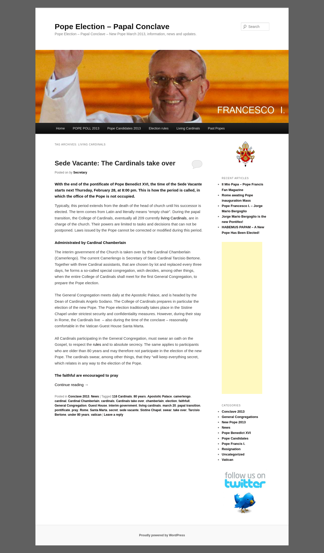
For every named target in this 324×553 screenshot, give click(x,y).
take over (180, 410)
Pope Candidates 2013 (124, 128)
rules (97, 344)
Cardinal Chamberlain (83, 401)
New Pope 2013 (234, 422)
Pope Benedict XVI (236, 433)
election (171, 401)
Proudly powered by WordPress (162, 535)
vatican (96, 414)
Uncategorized (233, 454)
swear (167, 410)
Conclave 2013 (78, 396)
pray (75, 410)
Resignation (231, 449)
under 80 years (78, 414)
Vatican (227, 460)
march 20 (169, 405)
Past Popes (216, 128)
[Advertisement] (242, 318)
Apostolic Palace (160, 396)
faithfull (184, 401)
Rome (84, 410)
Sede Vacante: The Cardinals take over (115, 163)
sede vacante (128, 410)
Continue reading (71, 385)
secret (113, 410)
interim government (123, 405)
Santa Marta (98, 410)
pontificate (62, 410)
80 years (140, 396)
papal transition (189, 405)
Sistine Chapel (150, 410)
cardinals (107, 401)
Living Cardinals (188, 128)
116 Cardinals (122, 396)
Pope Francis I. (233, 444)
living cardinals (150, 405)
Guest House (97, 405)
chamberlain (155, 401)
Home (60, 128)
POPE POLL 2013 (86, 128)
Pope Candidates (235, 438)
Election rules (159, 128)
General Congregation (71, 405)
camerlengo (181, 396)
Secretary (80, 172)
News (95, 396)
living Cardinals (174, 218)
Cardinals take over (130, 401)
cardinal (60, 401)
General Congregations (240, 417)
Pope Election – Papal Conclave (112, 26)
